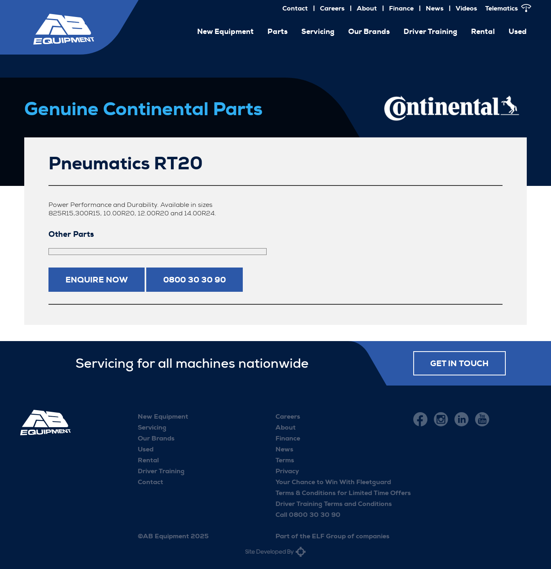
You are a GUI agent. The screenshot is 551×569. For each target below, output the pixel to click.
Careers (332, 8)
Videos (466, 8)
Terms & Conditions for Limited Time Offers (343, 493)
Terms (285, 460)
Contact (295, 8)
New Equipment (225, 31)
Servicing (317, 31)
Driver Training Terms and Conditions (334, 503)
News (435, 8)
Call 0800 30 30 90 (308, 514)
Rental (483, 31)
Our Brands (369, 31)
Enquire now (96, 279)
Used (518, 31)
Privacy (287, 471)
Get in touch (459, 363)
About (367, 8)
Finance (401, 8)
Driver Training (430, 31)
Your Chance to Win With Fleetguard (333, 482)
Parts (277, 31)
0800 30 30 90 (194, 279)
